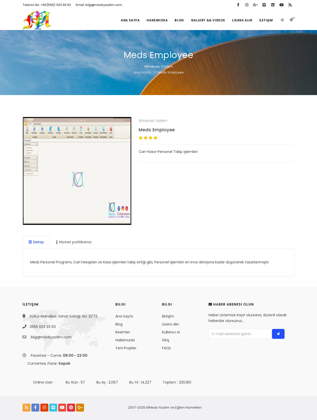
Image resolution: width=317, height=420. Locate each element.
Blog (179, 20)
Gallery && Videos (208, 20)
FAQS (166, 348)
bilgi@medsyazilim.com (51, 337)
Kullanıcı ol (171, 332)
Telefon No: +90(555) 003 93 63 (47, 5)
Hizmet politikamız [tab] (74, 242)
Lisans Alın (242, 20)
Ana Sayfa (130, 20)
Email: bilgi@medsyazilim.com (99, 5)
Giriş (165, 340)
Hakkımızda (157, 20)
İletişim (266, 20)
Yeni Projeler (125, 348)
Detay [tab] (36, 242)
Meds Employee (171, 72)
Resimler (122, 332)
